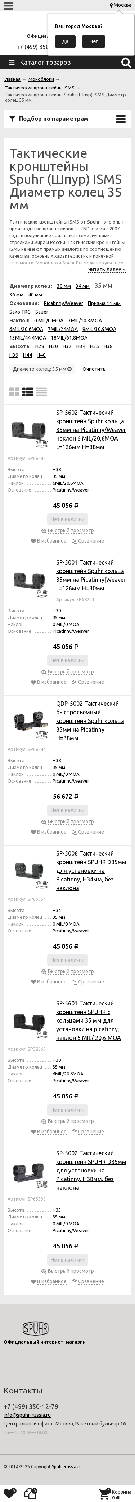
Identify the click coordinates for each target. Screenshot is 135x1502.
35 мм (103, 285)
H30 (53, 346)
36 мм (16, 295)
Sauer (41, 312)
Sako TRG (20, 312)
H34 (80, 346)
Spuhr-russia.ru (67, 1466)
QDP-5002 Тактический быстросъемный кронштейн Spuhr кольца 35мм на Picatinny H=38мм (90, 720)
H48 (41, 355)
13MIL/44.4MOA (27, 338)
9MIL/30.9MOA (99, 329)
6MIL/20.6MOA (26, 329)
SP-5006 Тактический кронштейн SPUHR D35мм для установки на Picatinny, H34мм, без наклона (91, 870)
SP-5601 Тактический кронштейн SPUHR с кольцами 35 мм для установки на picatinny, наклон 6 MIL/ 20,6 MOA (88, 1020)
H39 (13, 355)
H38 (108, 346)
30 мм (64, 286)
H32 (67, 346)
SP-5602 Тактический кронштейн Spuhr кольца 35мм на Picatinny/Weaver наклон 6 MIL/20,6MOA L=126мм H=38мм (91, 429)
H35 (94, 346)
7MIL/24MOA (63, 329)
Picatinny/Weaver (63, 303)
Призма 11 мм (104, 303)
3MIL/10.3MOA (85, 320)
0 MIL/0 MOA (48, 320)
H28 (39, 346)
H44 (27, 355)
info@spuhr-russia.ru (27, 1415)
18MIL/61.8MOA (69, 338)
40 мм (35, 295)
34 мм (83, 286)
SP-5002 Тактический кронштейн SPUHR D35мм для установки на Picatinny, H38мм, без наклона (91, 1170)
